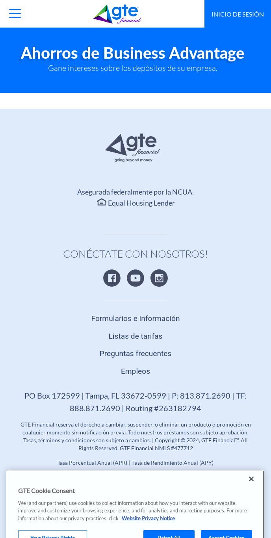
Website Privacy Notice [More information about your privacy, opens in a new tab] (148, 524)
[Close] (251, 484)
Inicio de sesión (238, 14)
